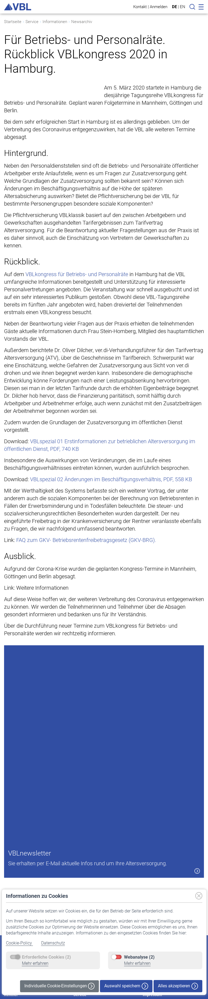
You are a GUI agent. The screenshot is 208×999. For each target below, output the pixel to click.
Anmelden (158, 6)
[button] (185, 857)
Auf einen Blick (16, 882)
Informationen (55, 21)
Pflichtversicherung (89, 882)
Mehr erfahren (35, 963)
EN (182, 6)
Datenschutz (53, 943)
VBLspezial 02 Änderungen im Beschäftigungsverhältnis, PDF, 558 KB (111, 502)
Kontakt (140, 6)
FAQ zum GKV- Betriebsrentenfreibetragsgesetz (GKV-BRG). (86, 563)
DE (174, 6)
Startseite (12, 21)
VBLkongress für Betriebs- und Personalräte (76, 297)
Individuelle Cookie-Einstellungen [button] (59, 986)
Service (31, 21)
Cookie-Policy (19, 943)
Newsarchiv (81, 21)
